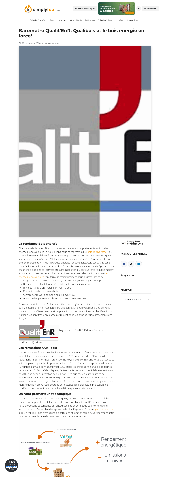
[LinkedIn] (138, 264)
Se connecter (150, 8)
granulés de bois (104, 409)
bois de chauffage (97, 251)
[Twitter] (131, 264)
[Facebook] (124, 264)
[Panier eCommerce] (138, 8)
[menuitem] (38, 20)
